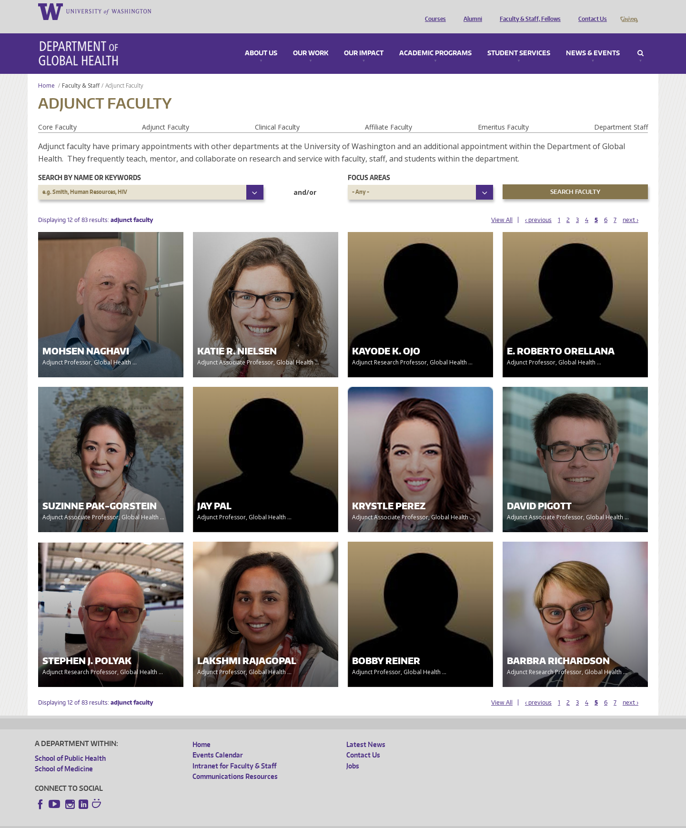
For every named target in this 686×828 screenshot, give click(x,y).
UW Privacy (161, 820)
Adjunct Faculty (165, 113)
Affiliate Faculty (388, 113)
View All (502, 206)
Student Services (518, 40)
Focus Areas (369, 164)
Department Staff (621, 113)
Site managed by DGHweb (256, 820)
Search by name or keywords (89, 164)
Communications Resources (235, 763)
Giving (628, 11)
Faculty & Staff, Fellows (527, 11)
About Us (261, 40)
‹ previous (538, 206)
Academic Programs (435, 40)
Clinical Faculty (277, 113)
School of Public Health (70, 745)
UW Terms (199, 820)
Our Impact (363, 40)
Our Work (310, 40)
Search (640, 40)
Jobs (352, 752)
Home (46, 72)
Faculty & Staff (81, 72)
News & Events (593, 40)
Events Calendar (217, 741)
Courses (433, 11)
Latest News (365, 731)
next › (630, 206)
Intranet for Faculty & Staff (234, 752)
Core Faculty (57, 113)
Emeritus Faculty (503, 113)
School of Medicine (64, 755)
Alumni (470, 11)
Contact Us (590, 11)
